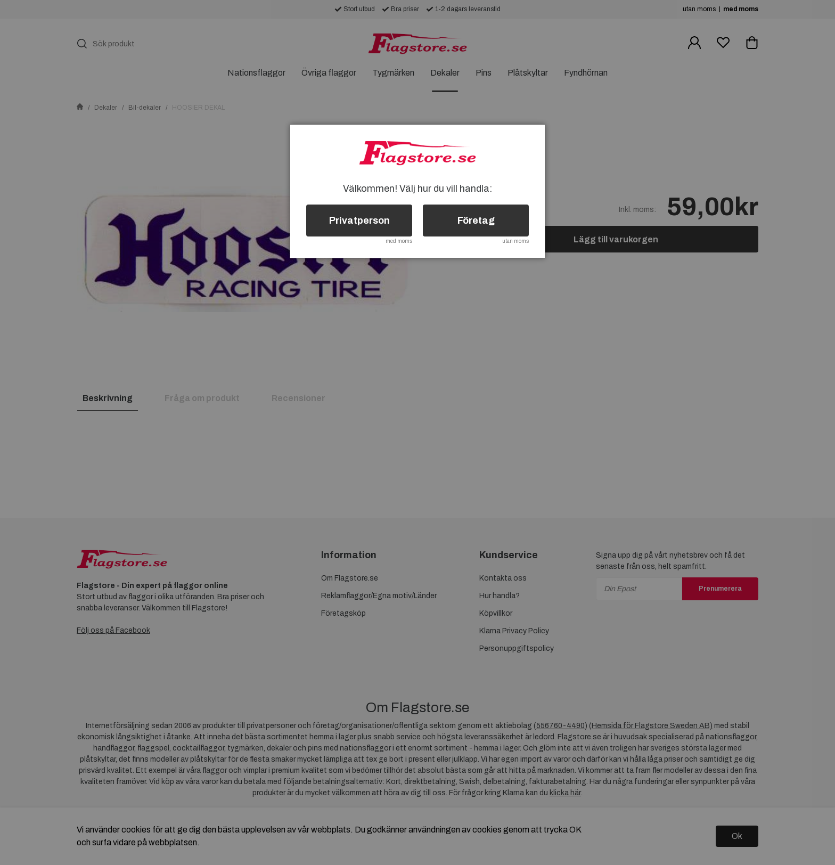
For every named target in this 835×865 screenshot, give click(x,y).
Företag (476, 220)
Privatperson (359, 220)
